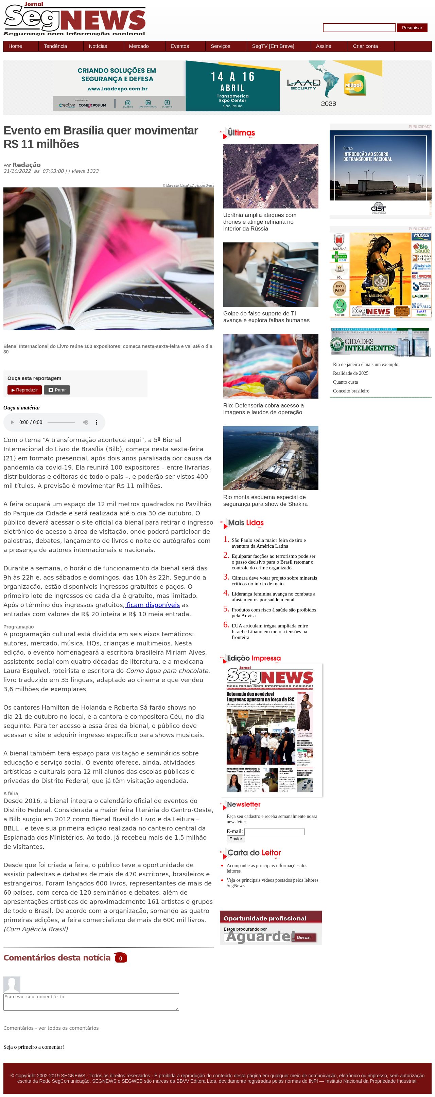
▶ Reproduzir (25, 389)
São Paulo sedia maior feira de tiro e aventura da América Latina (269, 543)
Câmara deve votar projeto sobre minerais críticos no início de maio (274, 580)
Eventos (180, 46)
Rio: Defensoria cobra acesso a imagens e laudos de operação (263, 409)
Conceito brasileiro (351, 391)
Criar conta (365, 46)
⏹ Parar (57, 389)
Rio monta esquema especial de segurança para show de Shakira (265, 500)
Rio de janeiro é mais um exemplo (365, 364)
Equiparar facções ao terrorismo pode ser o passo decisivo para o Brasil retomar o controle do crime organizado (273, 561)
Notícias (98, 46)
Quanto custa (345, 382)
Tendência (55, 46)
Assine (323, 46)
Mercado (139, 46)
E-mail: (265, 831)
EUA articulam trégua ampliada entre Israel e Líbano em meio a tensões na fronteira (270, 631)
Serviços (220, 46)
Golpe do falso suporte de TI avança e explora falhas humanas (266, 317)
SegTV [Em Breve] (273, 46)
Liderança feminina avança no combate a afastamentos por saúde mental (273, 596)
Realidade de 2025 (350, 373)
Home (15, 46)
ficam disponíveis (152, 604)
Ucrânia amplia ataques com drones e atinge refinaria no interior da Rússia (259, 222)
